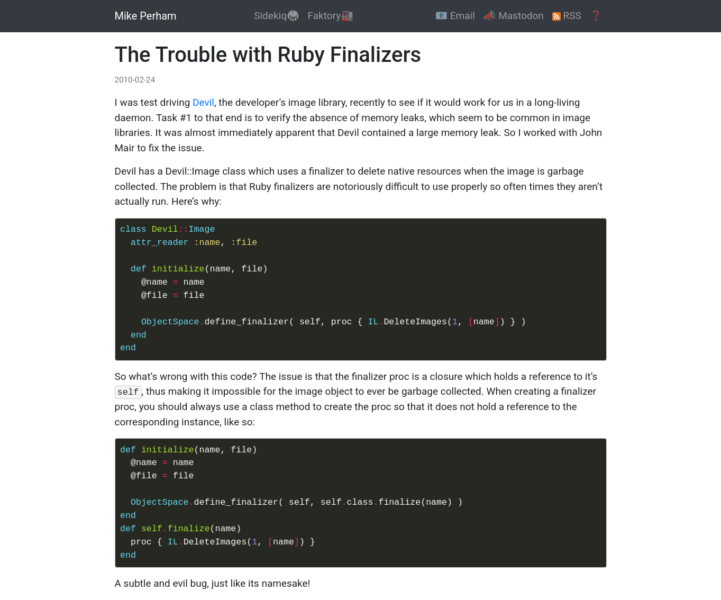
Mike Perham (146, 16)
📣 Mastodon (513, 16)
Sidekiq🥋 (276, 16)
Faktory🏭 (330, 16)
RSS (566, 16)
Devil (203, 102)
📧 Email (454, 16)
